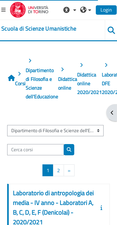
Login (106, 9)
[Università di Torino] (29, 9)
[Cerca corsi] (35, 149)
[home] (38, 28)
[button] (70, 9)
